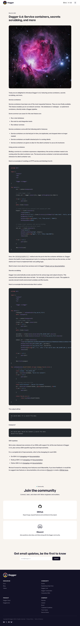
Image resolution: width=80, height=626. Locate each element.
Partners (43, 600)
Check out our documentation (55, 266)
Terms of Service (39, 619)
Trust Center (44, 610)
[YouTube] (4, 622)
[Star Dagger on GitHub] (66, 2)
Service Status (45, 612)
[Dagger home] (8, 2)
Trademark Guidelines (46, 607)
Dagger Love (44, 588)
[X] (6, 622)
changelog (23, 456)
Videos (5, 588)
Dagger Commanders (46, 590)
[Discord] (71, 2)
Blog (4, 586)
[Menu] (75, 2)
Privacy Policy (29, 619)
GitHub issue (64, 470)
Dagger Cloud (6, 600)
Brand (42, 605)
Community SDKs (45, 593)
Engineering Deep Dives (47, 586)
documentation (35, 456)
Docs (4, 583)
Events (43, 583)
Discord (49, 470)
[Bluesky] (11, 622)
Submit (56, 558)
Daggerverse (6, 603)
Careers (43, 603)
